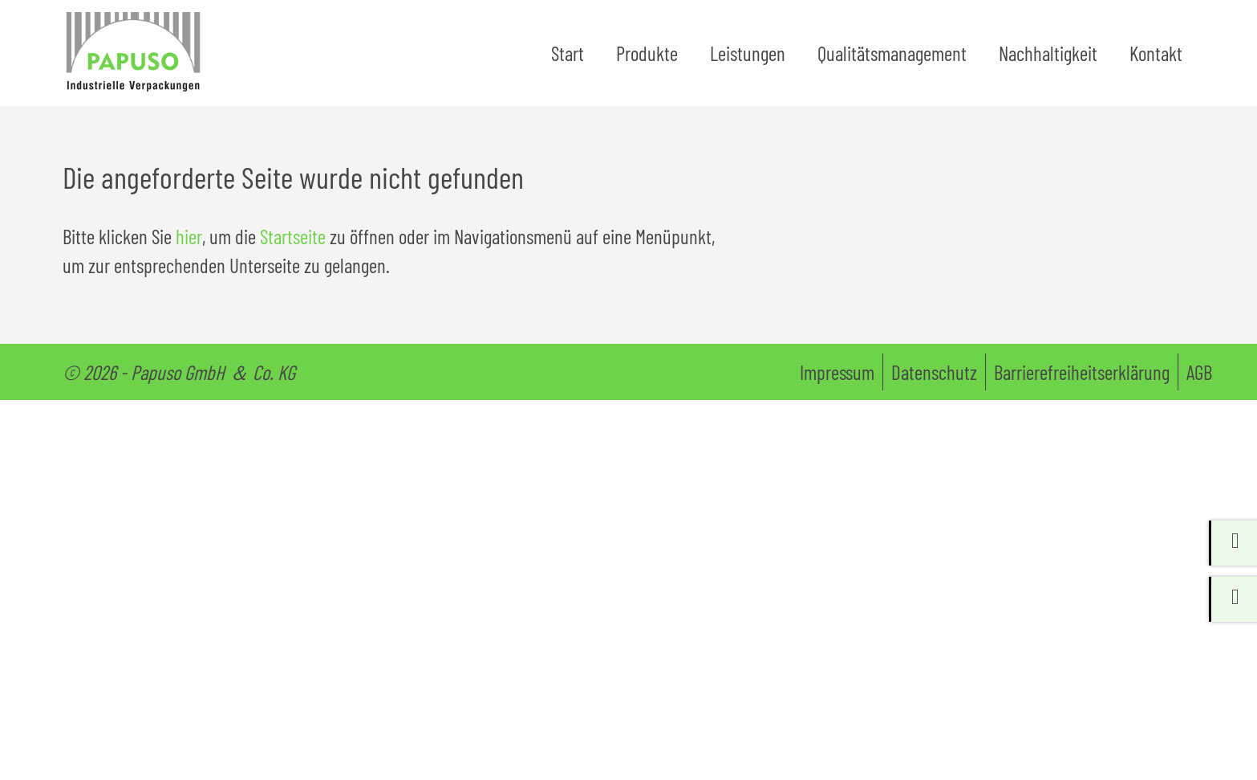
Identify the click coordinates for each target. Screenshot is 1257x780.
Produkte (647, 57)
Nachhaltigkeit (1048, 57)
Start (567, 57)
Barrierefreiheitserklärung (1082, 381)
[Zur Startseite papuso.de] (143, 57)
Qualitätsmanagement (892, 57)
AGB (1199, 381)
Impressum (837, 381)
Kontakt (1155, 57)
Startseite (293, 245)
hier (189, 245)
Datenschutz (934, 381)
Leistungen (747, 57)
